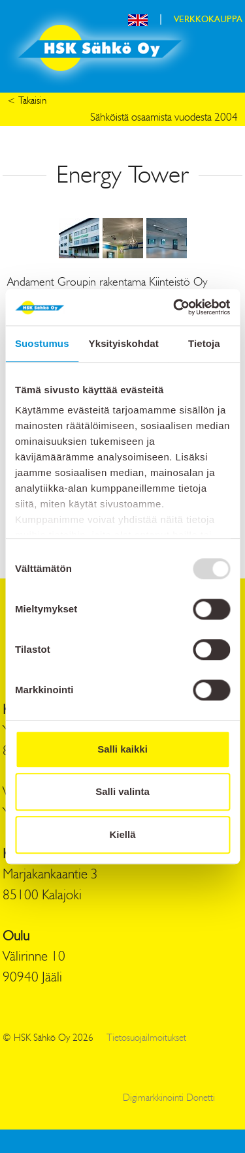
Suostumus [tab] (42, 343)
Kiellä (122, 834)
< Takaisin (26, 101)
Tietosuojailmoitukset (146, 1038)
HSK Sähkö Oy (100, 48)
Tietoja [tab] (204, 343)
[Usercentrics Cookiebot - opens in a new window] (174, 307)
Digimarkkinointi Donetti (169, 1098)
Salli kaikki (122, 749)
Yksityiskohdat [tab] (124, 343)
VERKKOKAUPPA (208, 19)
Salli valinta (122, 791)
